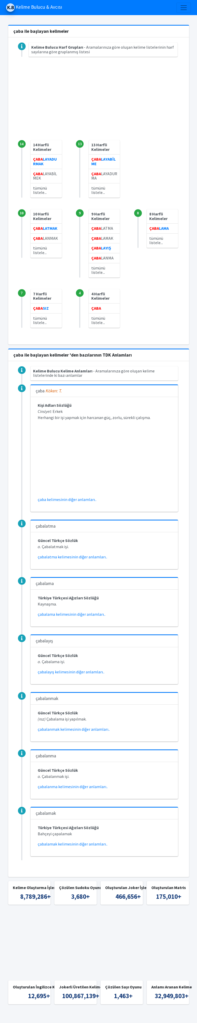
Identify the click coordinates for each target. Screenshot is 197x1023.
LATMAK (45, 228)
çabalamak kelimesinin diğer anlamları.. (72, 844)
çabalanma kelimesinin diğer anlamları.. (73, 786)
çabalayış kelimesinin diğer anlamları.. (71, 671)
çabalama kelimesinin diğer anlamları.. (71, 614)
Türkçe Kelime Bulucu (107, 1015)
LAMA (159, 228)
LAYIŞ (101, 247)
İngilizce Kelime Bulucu (150, 1015)
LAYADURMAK (45, 161)
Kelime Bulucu (72, 1015)
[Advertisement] (98, 104)
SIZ (41, 308)
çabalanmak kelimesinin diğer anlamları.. (74, 729)
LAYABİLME (103, 161)
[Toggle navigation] (183, 8)
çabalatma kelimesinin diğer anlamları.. (72, 556)
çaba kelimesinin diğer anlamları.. (67, 499)
